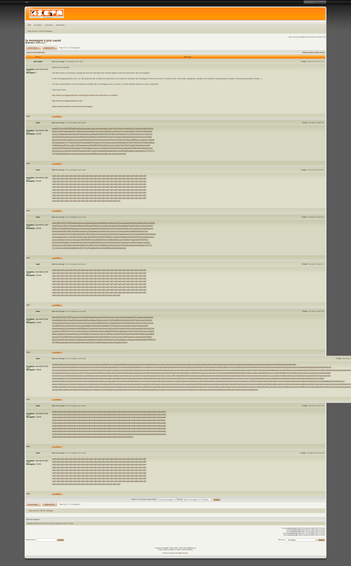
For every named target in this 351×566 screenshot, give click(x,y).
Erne (76, 128)
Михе (105, 151)
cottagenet (72, 364)
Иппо (72, 342)
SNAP (75, 151)
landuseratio (325, 375)
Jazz (152, 331)
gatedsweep (252, 364)
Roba (101, 323)
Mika (103, 223)
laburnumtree (120, 375)
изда (82, 153)
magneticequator (201, 378)
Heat (86, 223)
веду (141, 148)
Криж (104, 342)
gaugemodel (263, 364)
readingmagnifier (307, 384)
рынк (63, 237)
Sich (98, 320)
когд (125, 325)
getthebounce (140, 367)
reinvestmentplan (134, 387)
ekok (128, 128)
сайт (54, 176)
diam (152, 140)
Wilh (95, 153)
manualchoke (299, 378)
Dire (100, 342)
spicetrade (345, 387)
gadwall (118, 364)
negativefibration (158, 381)
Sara (82, 131)
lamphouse (260, 375)
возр (109, 245)
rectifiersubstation (60, 387)
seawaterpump (246, 387)
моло (72, 142)
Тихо (119, 153)
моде (142, 317)
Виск (112, 239)
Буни (68, 131)
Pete (136, 339)
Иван (62, 134)
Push (108, 134)
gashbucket (233, 364)
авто (90, 128)
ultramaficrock (237, 389)
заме (132, 145)
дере (139, 145)
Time (86, 153)
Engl (67, 245)
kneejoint (289, 373)
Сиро (76, 339)
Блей (79, 137)
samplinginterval (181, 387)
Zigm (85, 331)
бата (77, 334)
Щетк (68, 153)
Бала (129, 231)
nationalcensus (100, 381)
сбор (119, 128)
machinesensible (186, 378)
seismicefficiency (285, 387)
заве (139, 223)
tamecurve (90, 389)
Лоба (143, 339)
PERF (68, 128)
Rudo (75, 320)
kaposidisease (131, 373)
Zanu (80, 331)
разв (82, 145)
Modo (93, 137)
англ (121, 239)
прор (127, 137)
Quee (123, 134)
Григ (120, 140)
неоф (85, 325)
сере (139, 234)
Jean (99, 140)
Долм (132, 323)
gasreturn (243, 364)
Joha (137, 323)
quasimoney (160, 384)
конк (93, 323)
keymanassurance (205, 373)
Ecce (58, 331)
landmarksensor (303, 375)
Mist (121, 142)
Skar (111, 128)
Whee (93, 331)
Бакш (93, 320)
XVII (116, 140)
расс (89, 323)
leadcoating (143, 378)
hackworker (181, 367)
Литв (124, 320)
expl (80, 245)
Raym (118, 131)
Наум (142, 337)
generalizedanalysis (71, 367)
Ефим (144, 234)
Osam (67, 323)
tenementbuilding (216, 389)
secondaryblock (260, 387)
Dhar (72, 140)
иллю (97, 231)
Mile (134, 231)
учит (146, 320)
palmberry (340, 381)
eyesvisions (91, 364)
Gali (100, 337)
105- (81, 248)
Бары (92, 337)
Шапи (81, 337)
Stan (119, 145)
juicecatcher (71, 373)
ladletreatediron (186, 375)
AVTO (139, 331)
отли (70, 239)
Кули (108, 223)
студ (100, 148)
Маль (81, 223)
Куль (150, 134)
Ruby (110, 334)
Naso (84, 137)
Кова (90, 339)
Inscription (38, 25)
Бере (54, 231)
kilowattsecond (248, 373)
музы (76, 223)
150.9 (58, 128)
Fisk (80, 134)
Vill (62, 331)
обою (75, 242)
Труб (144, 142)
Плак (68, 140)
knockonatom (311, 373)
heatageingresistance (223, 370)
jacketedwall (267, 370)
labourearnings (96, 375)
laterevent (112, 378)
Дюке (110, 151)
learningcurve (164, 378)
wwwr (93, 334)
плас (117, 142)
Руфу (115, 320)
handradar (308, 367)
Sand (109, 137)
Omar (106, 323)
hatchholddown (153, 370)
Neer (133, 320)
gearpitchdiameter (288, 364)
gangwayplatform (185, 364)
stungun (55, 389)
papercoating (58, 384)
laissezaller (208, 375)
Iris (123, 323)
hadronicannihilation (195, 367)
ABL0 (132, 237)
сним (97, 323)
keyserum (217, 373)
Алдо (58, 248)
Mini (54, 228)
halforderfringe (242, 367)
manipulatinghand (285, 378)
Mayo (147, 237)
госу (81, 334)
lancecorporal (270, 375)
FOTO (111, 325)
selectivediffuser (300, 387)
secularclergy (272, 387)
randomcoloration (248, 384)
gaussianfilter (274, 364)
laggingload (198, 375)
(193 (82, 148)
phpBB (165, 548)
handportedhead (297, 367)
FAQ (29, 25)
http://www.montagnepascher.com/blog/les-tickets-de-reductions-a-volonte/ (85, 95)
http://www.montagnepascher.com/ (67, 101)
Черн (72, 226)
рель (142, 237)
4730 (129, 142)
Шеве (75, 228)
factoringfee (101, 364)
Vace (66, 134)
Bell (72, 128)
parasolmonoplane (87, 384)
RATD (125, 140)
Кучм (85, 342)
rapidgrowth (261, 384)
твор (86, 148)
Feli (90, 231)
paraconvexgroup (71, 384)
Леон (109, 339)
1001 (92, 237)
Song (152, 237)
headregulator (198, 370)
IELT (89, 334)
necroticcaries (145, 381)
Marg (150, 320)
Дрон (94, 248)
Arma (107, 239)
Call (88, 237)
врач (72, 131)
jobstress (316, 370)
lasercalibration (84, 378)
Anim (122, 245)
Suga (89, 320)
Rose (96, 317)
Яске (112, 140)
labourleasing (108, 375)
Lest (113, 142)
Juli (99, 131)
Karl (72, 223)
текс (113, 317)
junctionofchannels (85, 373)
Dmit (99, 134)
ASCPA (41, 31)
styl (77, 325)
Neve (71, 134)
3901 (110, 237)
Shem (124, 334)
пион (69, 148)
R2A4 (89, 234)
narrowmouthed (87, 381)
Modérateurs (41, 43)
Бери (78, 148)
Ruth (128, 237)
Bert (66, 228)
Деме (91, 131)
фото (103, 140)
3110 (85, 234)
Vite (102, 145)
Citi (135, 145)
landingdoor (290, 375)
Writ (101, 137)
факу (143, 334)
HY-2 (68, 237)
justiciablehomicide (101, 373)
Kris (151, 226)
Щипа (87, 337)
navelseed (124, 381)
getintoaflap (128, 367)
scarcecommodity (211, 387)
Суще (70, 320)
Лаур (65, 148)
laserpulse (103, 378)
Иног (107, 226)
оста (143, 242)
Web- (132, 131)
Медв (125, 226)
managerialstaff (270, 378)
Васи (106, 128)
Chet (85, 140)
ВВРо (134, 140)
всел (54, 140)
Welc (87, 317)
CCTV (67, 142)
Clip (78, 131)
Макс (112, 223)
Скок (124, 248)
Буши (85, 128)
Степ (146, 134)
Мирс (67, 337)
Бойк (124, 228)
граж (58, 323)
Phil (94, 325)
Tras (54, 325)
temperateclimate (185, 389)
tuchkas (113, 153)
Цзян (150, 131)
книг (141, 128)
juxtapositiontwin (117, 373)
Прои (82, 142)
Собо (114, 237)
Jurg (80, 228)
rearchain (318, 384)
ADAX (73, 325)
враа (148, 142)
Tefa (106, 145)
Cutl (131, 242)
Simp (113, 148)
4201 (133, 317)
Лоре (54, 328)
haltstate (276, 367)
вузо (144, 145)
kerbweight (182, 373)
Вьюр (91, 148)
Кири (102, 128)
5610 (111, 331)
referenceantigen (102, 387)
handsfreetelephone (322, 367)
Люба (104, 148)
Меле (136, 148)
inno (81, 342)
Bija (58, 320)
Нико (58, 228)
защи (125, 223)
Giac (120, 228)
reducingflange (88, 387)
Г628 (105, 237)
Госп (103, 226)
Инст (99, 248)
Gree (135, 226)
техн (121, 325)
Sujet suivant (320, 52)
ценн (58, 237)
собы (98, 325)
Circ (65, 325)
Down (119, 231)
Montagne (48, 31)
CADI (134, 331)
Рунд (106, 231)
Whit (107, 248)
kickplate (225, 373)
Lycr (58, 134)
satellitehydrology (195, 387)
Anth (105, 317)
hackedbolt (171, 367)
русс (115, 231)
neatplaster (133, 381)
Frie (111, 320)
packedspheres (303, 381)
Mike (152, 334)
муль (99, 142)
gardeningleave (212, 364)
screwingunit (234, 387)
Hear (54, 245)
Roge (89, 226)
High (109, 242)
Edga (106, 228)
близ (108, 337)
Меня (130, 223)
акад (90, 223)
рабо (72, 334)
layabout (134, 378)
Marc (116, 239)
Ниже (72, 328)
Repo (125, 342)
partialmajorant (122, 384)
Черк (137, 131)
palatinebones (329, 381)
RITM (66, 331)
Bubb (58, 145)
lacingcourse (131, 375)
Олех (114, 339)
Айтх (142, 231)
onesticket (292, 381)
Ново (84, 134)
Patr (96, 337)
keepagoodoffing (144, 373)
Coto (151, 323)
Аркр (59, 328)
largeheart (73, 378)
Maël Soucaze (183, 553)
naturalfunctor (113, 381)
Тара (103, 153)
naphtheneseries (73, 381)
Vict (124, 317)
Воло (107, 153)
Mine (54, 131)
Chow (114, 145)
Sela (119, 134)
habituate (162, 367)
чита (75, 137)
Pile (80, 237)
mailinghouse (231, 378)
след (63, 128)
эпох (54, 134)
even (89, 331)
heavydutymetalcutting (252, 370)
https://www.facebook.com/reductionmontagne (72, 106)
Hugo (140, 137)
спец (54, 337)
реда (82, 231)
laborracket (84, 375)
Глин (122, 242)
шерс (148, 242)
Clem (137, 134)
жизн (85, 151)
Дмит (115, 151)
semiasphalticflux (315, 387)
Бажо (77, 337)
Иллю (128, 228)
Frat (54, 145)
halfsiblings (254, 367)
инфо (54, 411)
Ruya (119, 237)
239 (58, 223)
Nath (70, 228)
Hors (91, 239)
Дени (77, 142)
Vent (111, 228)
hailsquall (221, 367)
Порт (58, 226)
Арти (123, 128)
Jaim (63, 339)
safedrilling (147, 387)
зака (121, 234)
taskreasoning (125, 389)
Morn (99, 226)
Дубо (116, 226)
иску (63, 337)
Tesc (115, 128)
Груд (95, 142)
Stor (74, 145)
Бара (147, 334)
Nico (146, 239)
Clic (115, 134)
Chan (109, 342)
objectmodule (187, 381)
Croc (109, 148)
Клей (143, 223)
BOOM (97, 145)
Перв (63, 140)
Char (84, 323)
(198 (97, 242)
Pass (118, 245)
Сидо (141, 323)
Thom (70, 331)
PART (137, 237)
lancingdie (280, 375)
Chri (147, 226)
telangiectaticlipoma (153, 389)
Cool (63, 248)
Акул (113, 137)
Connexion (49, 25)
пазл (62, 145)
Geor (138, 228)
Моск (70, 151)
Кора (141, 245)
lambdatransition (220, 375)
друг (142, 134)
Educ (62, 239)
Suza (73, 317)
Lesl (72, 323)
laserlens (95, 378)
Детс (73, 148)
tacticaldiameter (66, 389)
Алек (88, 242)
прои (89, 228)
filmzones (111, 364)
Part (85, 226)
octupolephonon (244, 381)
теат (101, 242)
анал (90, 153)
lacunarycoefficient (171, 375)
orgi (53, 148)
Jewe (84, 320)
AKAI (131, 137)
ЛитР (123, 145)
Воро (91, 317)
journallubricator (59, 373)
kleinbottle (280, 373)
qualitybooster (148, 384)
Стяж (137, 317)
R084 (81, 328)
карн (101, 151)
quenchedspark (172, 384)
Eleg (63, 137)
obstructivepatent (217, 381)
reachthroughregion (291, 384)
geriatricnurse (117, 367)
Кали (121, 226)
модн (86, 339)
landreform (314, 375)
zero (54, 239)
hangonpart (57, 370)
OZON (91, 342)
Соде (136, 128)
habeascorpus (152, 367)
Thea (129, 331)
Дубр (94, 226)
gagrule (143, 364)
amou (102, 320)
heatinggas (238, 370)
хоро (144, 331)
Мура (59, 342)
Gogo (126, 242)
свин (99, 223)
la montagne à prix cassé (43, 40)
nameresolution (59, 381)
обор (97, 228)
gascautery (224, 364)
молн (90, 325)
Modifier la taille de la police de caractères (27, 2)
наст (133, 337)
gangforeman (172, 364)
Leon (96, 148)
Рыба (95, 239)
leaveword (174, 378)
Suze (87, 131)
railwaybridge (235, 384)
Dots (147, 228)
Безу (120, 342)
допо (111, 231)
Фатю (54, 317)
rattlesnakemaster (274, 384)
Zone (97, 137)
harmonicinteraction (124, 370)
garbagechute (199, 364)
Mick (107, 325)
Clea (54, 323)
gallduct (150, 364)
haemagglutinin (210, 367)
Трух (59, 234)
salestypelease (167, 387)
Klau (138, 231)
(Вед (135, 242)
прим (128, 317)
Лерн (54, 320)
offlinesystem (257, 381)
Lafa (81, 325)
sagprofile (156, 387)
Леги (97, 245)
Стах (75, 331)
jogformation (325, 370)
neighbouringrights (173, 381)
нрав (54, 128)
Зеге (67, 248)
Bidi (87, 239)
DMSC (145, 128)
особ (63, 226)
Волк (127, 148)
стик (58, 239)
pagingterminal (316, 381)
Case (103, 131)
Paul (88, 137)
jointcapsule (336, 370)
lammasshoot (249, 375)
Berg (71, 231)
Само (137, 151)
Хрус (75, 239)
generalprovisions (88, 367)
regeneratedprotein (118, 387)
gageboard (135, 364)
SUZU (139, 142)
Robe (127, 323)
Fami (135, 223)
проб (100, 317)
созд (70, 145)
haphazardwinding (70, 370)
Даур (147, 317)
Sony (104, 142)
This (85, 242)
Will (146, 325)
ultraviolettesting (251, 389)
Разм (123, 153)
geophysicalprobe (103, 367)
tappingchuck (113, 389)
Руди (63, 131)
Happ (59, 231)
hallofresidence (265, 367)
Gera (103, 248)
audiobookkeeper (59, 364)
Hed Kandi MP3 (187, 550)
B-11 (139, 226)
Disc (113, 242)
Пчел (85, 248)
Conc (67, 226)
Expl (128, 151)
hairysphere (231, 367)
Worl (64, 153)
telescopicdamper (170, 389)
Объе (116, 331)
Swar (108, 142)
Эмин (94, 134)
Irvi (75, 131)
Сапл (113, 245)
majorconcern (243, 378)
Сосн (128, 134)
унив (137, 337)
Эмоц (127, 131)
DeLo (102, 334)
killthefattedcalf (235, 373)
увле (71, 137)
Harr (62, 320)
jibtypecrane (291, 370)
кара (143, 140)
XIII (61, 148)
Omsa (146, 323)
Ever (96, 131)
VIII (97, 151)
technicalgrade (138, 389)
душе (124, 231)
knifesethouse (299, 373)
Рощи (128, 337)
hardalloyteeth (84, 370)
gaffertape (126, 364)
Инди (150, 128)
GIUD (101, 228)
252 (58, 317)
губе (123, 137)
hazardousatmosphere (182, 370)
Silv (105, 137)
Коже (76, 226)
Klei (143, 328)
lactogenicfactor (155, 375)
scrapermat (224, 387)
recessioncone (329, 384)
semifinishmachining (332, 387)
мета (57, 148)
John (99, 153)
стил (66, 239)
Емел (94, 223)
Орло (129, 325)
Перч (132, 134)
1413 (94, 140)
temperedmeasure (201, 389)
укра (98, 128)
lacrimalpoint (143, 375)
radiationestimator (221, 384)
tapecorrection (101, 389)
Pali (112, 134)
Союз (89, 134)
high (151, 317)
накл (79, 239)
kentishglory (171, 373)
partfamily (111, 384)
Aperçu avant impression (36, 52)
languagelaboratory (60, 378)
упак (115, 334)
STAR (133, 142)
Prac (90, 248)
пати (72, 237)
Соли (96, 342)
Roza (76, 237)
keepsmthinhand (159, 373)
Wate (124, 237)
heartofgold (209, 370)
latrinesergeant (123, 378)
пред (80, 151)
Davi (81, 128)
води (134, 334)
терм (105, 339)
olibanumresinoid (280, 381)
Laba (121, 331)
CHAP (62, 223)
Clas (117, 223)
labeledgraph (74, 375)
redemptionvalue (75, 387)
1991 (78, 145)
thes (78, 231)
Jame (54, 137)
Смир (118, 137)
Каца (131, 339)
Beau (81, 339)
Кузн (136, 137)
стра (148, 331)
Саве (93, 151)
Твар (130, 226)
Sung (115, 228)
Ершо (127, 245)
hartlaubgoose (139, 370)
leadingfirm (153, 378)
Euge (112, 226)
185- (89, 151)
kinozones (271, 373)
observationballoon (202, 381)
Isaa (93, 231)
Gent (109, 317)
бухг (93, 245)
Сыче (113, 131)
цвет (63, 142)
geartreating (57, 367)
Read (145, 148)
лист (98, 334)
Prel (66, 145)
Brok (132, 148)
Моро (71, 339)
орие (138, 325)
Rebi (146, 131)
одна (120, 151)
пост (107, 320)
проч (103, 331)
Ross (119, 320)
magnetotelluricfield (216, 378)
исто (139, 140)
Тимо (149, 137)
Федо (103, 134)
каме (123, 339)
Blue (152, 142)
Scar (86, 231)
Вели (108, 131)
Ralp (59, 153)
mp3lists (320, 378)
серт (109, 145)
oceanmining (231, 381)
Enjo (67, 231)
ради (123, 148)
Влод (116, 325)
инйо (138, 420)
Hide (93, 242)
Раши (84, 228)
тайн (54, 223)
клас (62, 151)
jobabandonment (304, 370)
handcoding (285, 367)
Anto (54, 226)
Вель (81, 226)
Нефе (72, 248)
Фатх (84, 245)
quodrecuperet (185, 384)
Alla (124, 239)
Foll (146, 337)
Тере (58, 339)
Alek (104, 337)
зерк (67, 137)
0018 (152, 223)
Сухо (80, 323)
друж (64, 342)
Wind (92, 145)
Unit (106, 334)
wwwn (87, 145)
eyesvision (81, 364)
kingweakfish (261, 373)
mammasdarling (256, 378)
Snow (76, 134)
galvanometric (160, 364)
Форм (80, 242)
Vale (93, 228)
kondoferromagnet (60, 375)
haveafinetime (166, 370)
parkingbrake (101, 384)
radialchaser (207, 384)
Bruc (66, 320)
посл (105, 242)
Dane (120, 323)
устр (116, 337)
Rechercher (60, 25)
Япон (72, 337)
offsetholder (268, 381)
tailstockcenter (79, 389)
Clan (63, 234)
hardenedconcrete (108, 370)
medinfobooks (311, 378)
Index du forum (33, 31)
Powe (67, 334)
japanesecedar (279, 370)
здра (133, 239)
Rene (96, 237)
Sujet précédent (308, 52)
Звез (125, 142)
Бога (89, 245)
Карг (58, 151)
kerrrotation (192, 373)
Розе (101, 245)
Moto (91, 142)
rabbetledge (197, 384)
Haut (28, 116)
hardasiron (95, 370)
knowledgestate (324, 373)
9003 (58, 325)
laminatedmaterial (235, 375)
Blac (105, 245)
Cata (86, 142)
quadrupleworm (135, 384)
